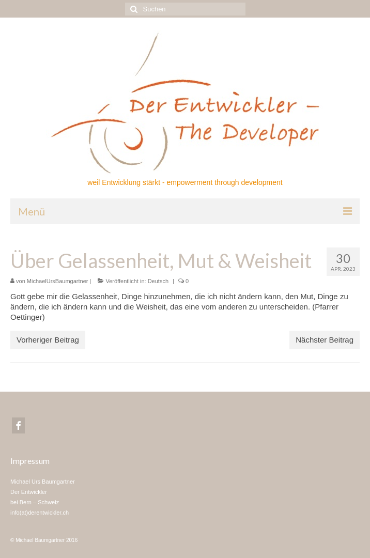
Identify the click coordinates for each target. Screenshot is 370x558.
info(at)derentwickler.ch (39, 512)
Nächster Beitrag (324, 339)
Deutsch (158, 281)
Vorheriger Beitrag (48, 339)
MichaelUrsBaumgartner (57, 281)
